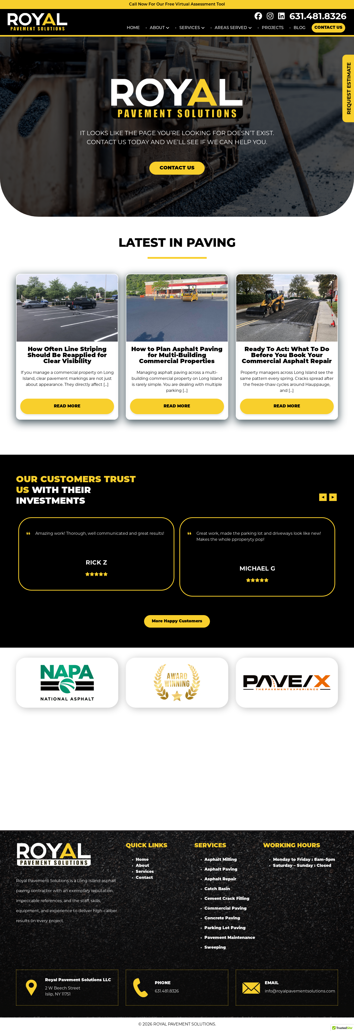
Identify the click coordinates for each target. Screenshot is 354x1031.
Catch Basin (217, 889)
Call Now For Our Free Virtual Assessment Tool (177, 5)
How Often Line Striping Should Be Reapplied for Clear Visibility (67, 356)
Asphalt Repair (220, 879)
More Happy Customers (177, 621)
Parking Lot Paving (225, 928)
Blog (299, 27)
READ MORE (67, 406)
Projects (273, 27)
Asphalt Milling (220, 860)
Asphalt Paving (220, 870)
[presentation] (323, 497)
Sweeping (215, 948)
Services (189, 27)
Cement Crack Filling (226, 899)
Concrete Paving (222, 918)
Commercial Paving (225, 909)
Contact (144, 878)
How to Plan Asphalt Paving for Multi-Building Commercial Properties (176, 356)
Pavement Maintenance (229, 938)
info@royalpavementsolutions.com (300, 991)
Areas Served (231, 27)
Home (133, 27)
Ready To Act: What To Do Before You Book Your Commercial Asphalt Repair (287, 356)
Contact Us (328, 28)
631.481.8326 (317, 16)
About (157, 27)
